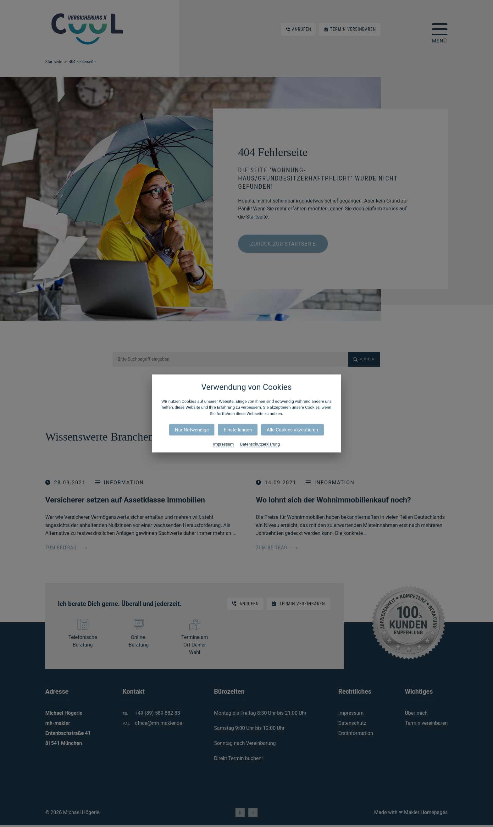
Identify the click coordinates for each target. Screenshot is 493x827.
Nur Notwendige (192, 430)
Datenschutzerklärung (260, 444)
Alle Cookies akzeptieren (292, 430)
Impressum (223, 444)
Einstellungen (238, 430)
